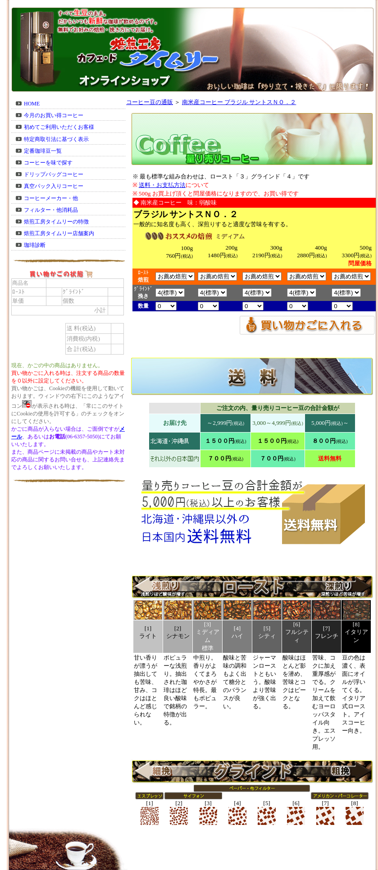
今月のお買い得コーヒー (53, 115)
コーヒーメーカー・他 (51, 198)
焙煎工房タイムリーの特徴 (56, 222)
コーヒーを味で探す (48, 162)
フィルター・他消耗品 (51, 210)
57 (170, 292)
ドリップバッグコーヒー (53, 174)
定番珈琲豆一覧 (43, 151)
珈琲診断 (35, 245)
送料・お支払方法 (162, 185)
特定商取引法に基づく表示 (56, 139)
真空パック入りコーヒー (53, 186)
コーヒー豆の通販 (149, 102)
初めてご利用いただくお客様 (59, 127)
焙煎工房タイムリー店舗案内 (59, 233)
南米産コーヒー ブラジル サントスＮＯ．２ (239, 102)
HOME (32, 103)
